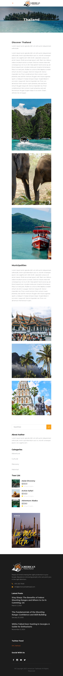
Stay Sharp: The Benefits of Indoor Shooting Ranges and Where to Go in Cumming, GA (29, 600)
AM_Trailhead (16, 646)
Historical (15, 469)
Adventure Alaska (30, 501)
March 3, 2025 (17, 605)
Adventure (16, 453)
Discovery (15, 464)
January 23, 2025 (18, 617)
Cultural (15, 459)
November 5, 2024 (18, 629)
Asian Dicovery (28, 481)
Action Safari (27, 491)
